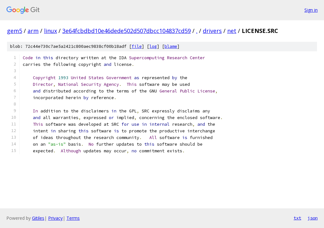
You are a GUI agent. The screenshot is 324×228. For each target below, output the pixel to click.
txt (297, 218)
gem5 (14, 31)
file (137, 46)
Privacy (55, 218)
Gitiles (38, 218)
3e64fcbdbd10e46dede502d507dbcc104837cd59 (126, 31)
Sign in (311, 10)
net (231, 31)
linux (50, 31)
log (153, 46)
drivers (212, 31)
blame (171, 46)
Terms (73, 218)
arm (33, 31)
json (313, 218)
